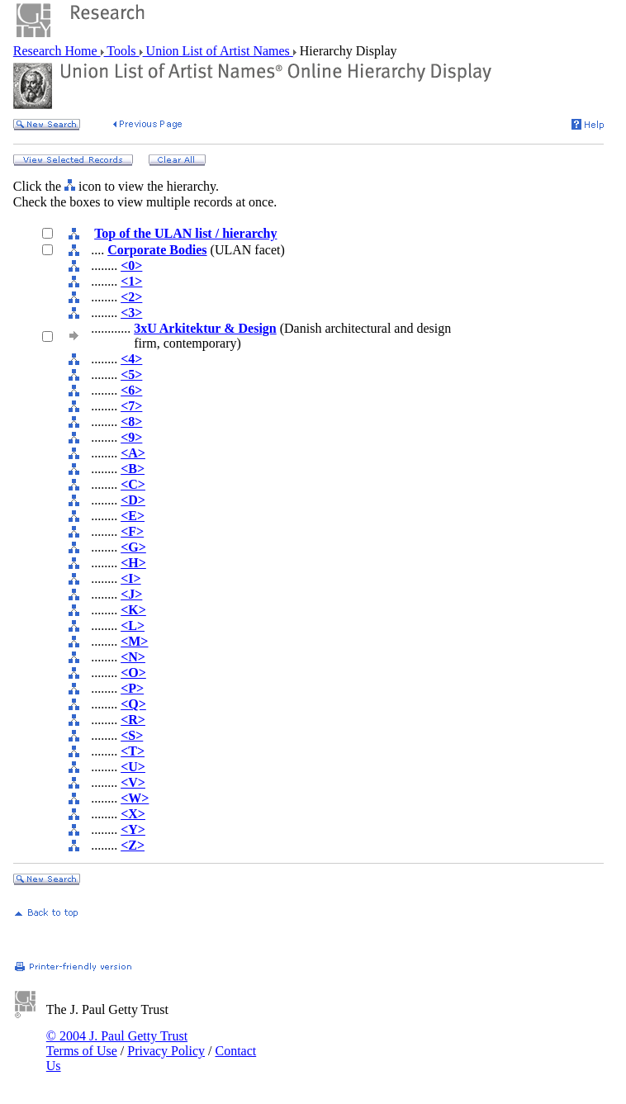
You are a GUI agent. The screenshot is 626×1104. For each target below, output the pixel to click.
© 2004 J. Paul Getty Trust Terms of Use (116, 1043)
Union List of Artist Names (218, 51)
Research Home (57, 51)
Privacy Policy (166, 1051)
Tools (122, 51)
